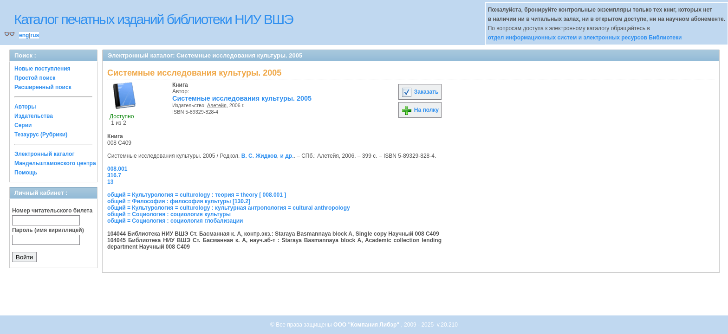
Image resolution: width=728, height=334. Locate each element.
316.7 (114, 175)
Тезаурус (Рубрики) (40, 134)
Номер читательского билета (52, 210)
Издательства (33, 116)
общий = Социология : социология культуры (169, 214)
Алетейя (217, 105)
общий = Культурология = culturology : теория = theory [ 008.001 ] (196, 195)
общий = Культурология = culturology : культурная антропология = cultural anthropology (228, 208)
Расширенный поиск (43, 87)
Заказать (419, 92)
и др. (286, 156)
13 (110, 182)
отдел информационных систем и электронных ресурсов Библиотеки (585, 37)
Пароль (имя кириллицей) (48, 230)
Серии (23, 125)
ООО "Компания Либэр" (367, 324)
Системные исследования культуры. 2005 (242, 98)
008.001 (117, 169)
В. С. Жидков (259, 156)
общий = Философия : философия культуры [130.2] (178, 201)
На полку (420, 110)
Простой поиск (34, 78)
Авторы (25, 106)
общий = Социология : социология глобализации (175, 221)
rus (34, 35)
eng (24, 35)
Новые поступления (42, 68)
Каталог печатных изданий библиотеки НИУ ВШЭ (153, 19)
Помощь (25, 172)
